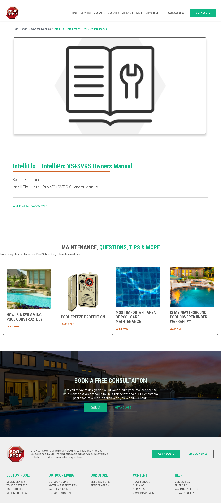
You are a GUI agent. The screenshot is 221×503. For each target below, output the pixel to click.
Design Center (15, 481)
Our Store (113, 12)
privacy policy (184, 492)
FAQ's (139, 12)
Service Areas (100, 485)
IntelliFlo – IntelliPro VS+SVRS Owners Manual (80, 29)
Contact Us (152, 12)
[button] (85, 12)
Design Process (16, 492)
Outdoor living (58, 481)
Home (73, 12)
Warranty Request (187, 489)
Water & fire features (63, 485)
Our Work (99, 12)
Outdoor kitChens (60, 492)
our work (139, 489)
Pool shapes (14, 489)
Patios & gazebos (60, 489)
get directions (100, 481)
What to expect (16, 485)
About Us (127, 12)
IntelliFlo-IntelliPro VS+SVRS (30, 206)
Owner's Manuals (41, 29)
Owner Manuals (143, 492)
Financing (181, 485)
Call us (95, 407)
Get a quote (203, 12)
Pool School (21, 29)
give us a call (197, 453)
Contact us (182, 481)
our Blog (138, 485)
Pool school (141, 481)
